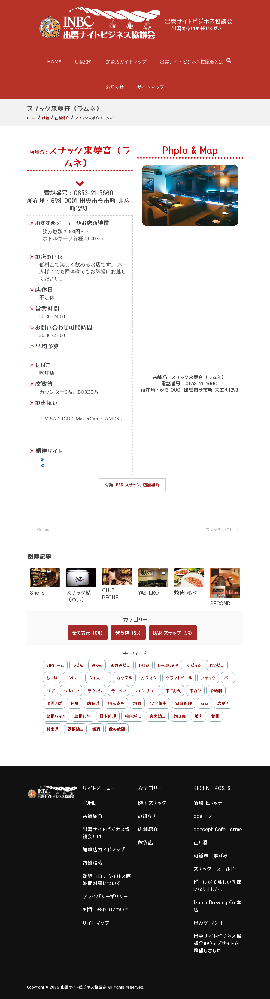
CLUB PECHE (110, 593)
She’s (37, 592)
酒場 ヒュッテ (207, 802)
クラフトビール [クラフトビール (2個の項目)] (179, 678)
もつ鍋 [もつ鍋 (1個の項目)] (52, 678)
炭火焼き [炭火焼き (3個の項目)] (157, 716)
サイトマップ (150, 87)
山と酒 (200, 842)
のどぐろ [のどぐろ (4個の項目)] (194, 665)
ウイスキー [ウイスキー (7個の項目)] (98, 678)
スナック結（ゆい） (78, 595)
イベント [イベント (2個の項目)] (73, 678)
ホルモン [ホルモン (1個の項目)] (71, 690)
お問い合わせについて (105, 909)
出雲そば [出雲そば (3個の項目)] (54, 703)
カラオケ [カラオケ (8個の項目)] (149, 678)
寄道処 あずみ (210, 855)
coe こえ (202, 815)
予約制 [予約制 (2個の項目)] (216, 690)
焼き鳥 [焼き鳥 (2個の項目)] (180, 716)
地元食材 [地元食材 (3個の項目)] (116, 703)
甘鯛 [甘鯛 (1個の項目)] (215, 716)
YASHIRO (148, 592)
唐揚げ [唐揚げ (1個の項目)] (93, 703)
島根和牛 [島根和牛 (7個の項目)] (82, 716)
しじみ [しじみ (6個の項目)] (144, 665)
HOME (54, 61)
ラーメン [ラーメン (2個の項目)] (118, 690)
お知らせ (115, 87)
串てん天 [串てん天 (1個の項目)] (173, 690)
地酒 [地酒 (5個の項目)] (137, 703)
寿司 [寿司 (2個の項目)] (204, 703)
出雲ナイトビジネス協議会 (199, 20)
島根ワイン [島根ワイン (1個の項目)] (56, 716)
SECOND (220, 603)
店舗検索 (92, 862)
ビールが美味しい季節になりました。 (217, 885)
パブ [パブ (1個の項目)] (50, 690)
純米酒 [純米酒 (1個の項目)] (52, 729)
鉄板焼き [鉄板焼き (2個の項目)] (75, 729)
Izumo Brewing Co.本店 (217, 906)
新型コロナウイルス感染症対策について (106, 879)
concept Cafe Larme (217, 829)
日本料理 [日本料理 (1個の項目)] (107, 716)
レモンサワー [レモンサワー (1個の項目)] (145, 690)
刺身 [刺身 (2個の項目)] (74, 703)
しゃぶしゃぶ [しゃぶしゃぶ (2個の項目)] (168, 665)
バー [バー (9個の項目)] (228, 678)
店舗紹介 (83, 61)
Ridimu (42, 529)
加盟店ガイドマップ (126, 61)
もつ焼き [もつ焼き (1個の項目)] (216, 665)
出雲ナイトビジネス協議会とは (191, 61)
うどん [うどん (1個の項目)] (78, 665)
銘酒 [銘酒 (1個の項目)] (96, 729)
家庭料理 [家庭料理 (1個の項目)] (183, 703)
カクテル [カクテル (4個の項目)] (124, 678)
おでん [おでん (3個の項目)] (97, 665)
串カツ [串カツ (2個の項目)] (195, 690)
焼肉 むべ (185, 592)
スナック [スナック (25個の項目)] (208, 678)
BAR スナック (128, 485)
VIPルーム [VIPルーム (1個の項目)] (55, 665)
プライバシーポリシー (105, 896)
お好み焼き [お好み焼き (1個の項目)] (120, 665)
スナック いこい (220, 529)
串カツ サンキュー (212, 922)
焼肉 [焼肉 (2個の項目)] (198, 716)
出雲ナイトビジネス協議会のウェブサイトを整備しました (217, 943)
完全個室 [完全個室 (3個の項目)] (158, 703)
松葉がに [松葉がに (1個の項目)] (133, 716)
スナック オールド (214, 868)
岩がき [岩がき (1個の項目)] (223, 703)
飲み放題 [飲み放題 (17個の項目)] (117, 729)
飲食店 (122, 632)
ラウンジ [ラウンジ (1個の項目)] (95, 690)
